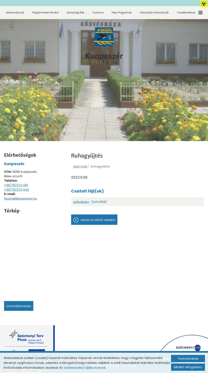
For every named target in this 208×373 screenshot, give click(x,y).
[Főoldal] (104, 37)
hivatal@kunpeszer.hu (20, 198)
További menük (190, 13)
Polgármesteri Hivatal (45, 12)
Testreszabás (188, 358)
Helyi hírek (80, 166)
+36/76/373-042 (16, 189)
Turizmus (98, 12)
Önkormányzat (15, 12)
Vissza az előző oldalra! (97, 220)
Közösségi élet (75, 12)
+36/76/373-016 (16, 185)
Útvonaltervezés (18, 306)
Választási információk (154, 12)
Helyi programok (122, 12)
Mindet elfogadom (188, 367)
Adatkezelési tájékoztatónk (85, 367)
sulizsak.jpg (81, 202)
